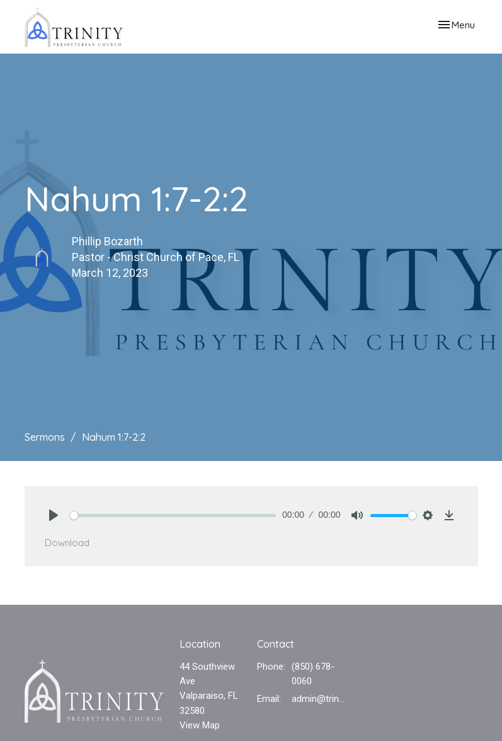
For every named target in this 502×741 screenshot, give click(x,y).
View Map (200, 725)
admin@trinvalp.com (320, 698)
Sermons (45, 437)
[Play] (53, 515)
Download (67, 543)
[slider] (173, 516)
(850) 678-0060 (313, 674)
